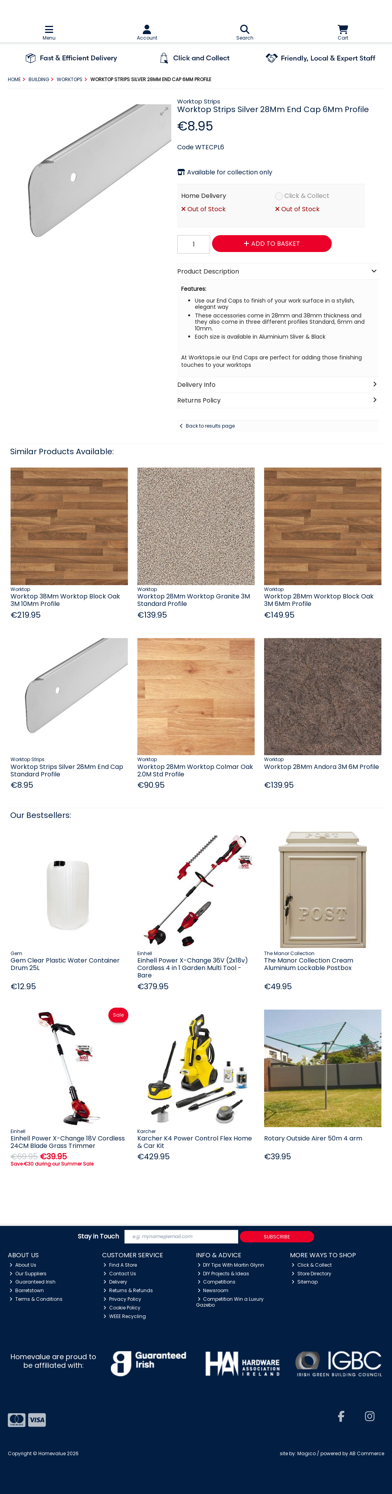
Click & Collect (306, 195)
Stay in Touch (98, 1237)
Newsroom (213, 1290)
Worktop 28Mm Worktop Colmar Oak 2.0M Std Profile (195, 770)
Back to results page (210, 425)
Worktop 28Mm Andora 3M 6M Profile (321, 766)
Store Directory (311, 1273)
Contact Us (119, 1273)
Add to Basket (272, 243)
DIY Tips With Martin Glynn (231, 1265)
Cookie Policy (121, 1307)
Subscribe (277, 1236)
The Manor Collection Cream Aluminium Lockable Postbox (308, 964)
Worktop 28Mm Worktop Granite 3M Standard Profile (193, 600)
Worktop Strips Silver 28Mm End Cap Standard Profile (67, 770)
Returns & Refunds (128, 1290)
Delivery (115, 1281)
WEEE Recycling (124, 1316)
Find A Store (120, 1265)
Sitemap (304, 1281)
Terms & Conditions (36, 1299)
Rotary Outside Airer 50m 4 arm (313, 1138)
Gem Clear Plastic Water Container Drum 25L (65, 964)
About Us (22, 1265)
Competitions (217, 1281)
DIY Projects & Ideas (224, 1273)
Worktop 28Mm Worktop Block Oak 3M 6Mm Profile (319, 600)
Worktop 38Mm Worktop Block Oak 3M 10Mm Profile (65, 600)
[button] (164, 111)
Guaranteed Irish (32, 1281)
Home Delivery (203, 195)
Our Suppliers (28, 1273)
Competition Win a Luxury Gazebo (230, 1302)
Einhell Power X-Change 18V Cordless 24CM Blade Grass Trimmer (68, 1142)
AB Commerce (366, 1453)
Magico (306, 1453)
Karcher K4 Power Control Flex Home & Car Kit (194, 1142)
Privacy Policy (122, 1299)
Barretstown (26, 1290)
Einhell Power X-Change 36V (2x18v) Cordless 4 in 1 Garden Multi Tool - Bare (192, 968)
